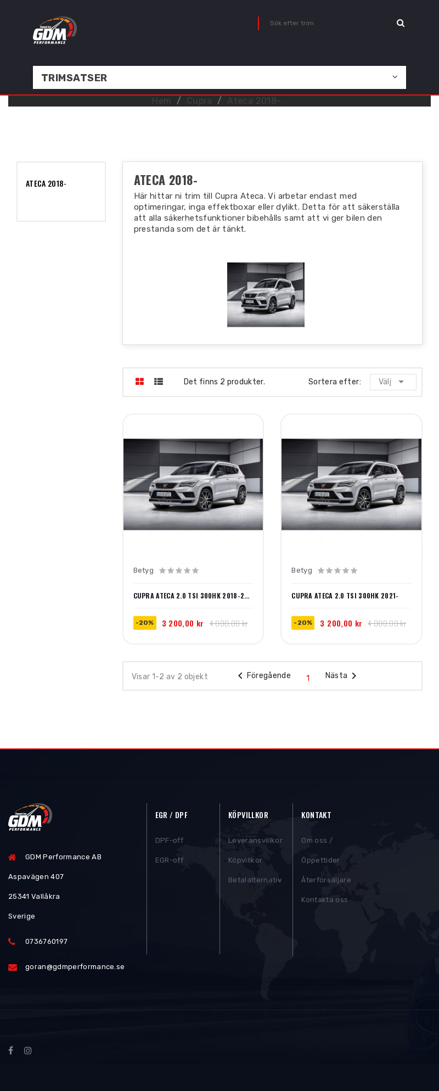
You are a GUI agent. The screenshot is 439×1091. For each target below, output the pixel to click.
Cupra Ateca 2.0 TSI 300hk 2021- (344, 595)
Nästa (343, 675)
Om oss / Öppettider (320, 851)
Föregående (262, 675)
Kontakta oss (324, 901)
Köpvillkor (245, 861)
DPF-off (169, 841)
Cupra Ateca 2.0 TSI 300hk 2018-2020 (193, 595)
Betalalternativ (255, 881)
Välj (393, 381)
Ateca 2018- (46, 183)
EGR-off (169, 861)
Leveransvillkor (255, 841)
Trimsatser (74, 78)
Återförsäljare (326, 881)
